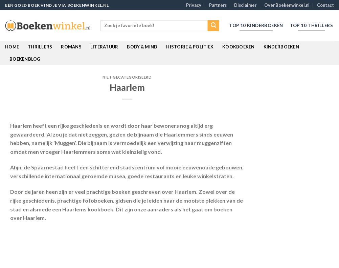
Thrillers (40, 46)
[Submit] (213, 26)
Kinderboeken (281, 46)
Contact (325, 5)
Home (12, 46)
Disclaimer (245, 5)
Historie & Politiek (189, 46)
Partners (218, 5)
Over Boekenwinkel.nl (287, 5)
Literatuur (104, 46)
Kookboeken (238, 46)
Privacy (193, 5)
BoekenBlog (25, 59)
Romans (71, 46)
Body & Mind (142, 46)
